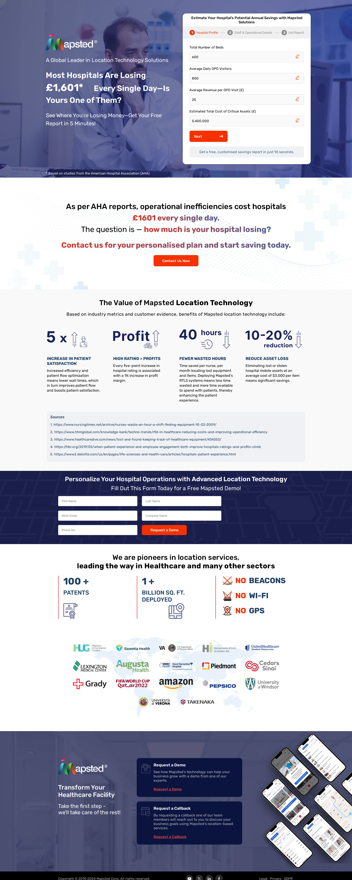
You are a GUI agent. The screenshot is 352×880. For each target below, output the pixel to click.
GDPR (288, 873)
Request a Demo (236, 520)
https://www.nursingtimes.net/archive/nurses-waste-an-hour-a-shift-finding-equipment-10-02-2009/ (135, 425)
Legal (263, 873)
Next (208, 136)
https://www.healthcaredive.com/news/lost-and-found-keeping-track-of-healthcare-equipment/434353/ (137, 439)
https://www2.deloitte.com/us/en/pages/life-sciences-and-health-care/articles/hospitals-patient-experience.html (145, 454)
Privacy (276, 873)
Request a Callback (170, 831)
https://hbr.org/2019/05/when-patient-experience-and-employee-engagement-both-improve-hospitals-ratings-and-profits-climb (157, 447)
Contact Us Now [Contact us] (176, 261)
